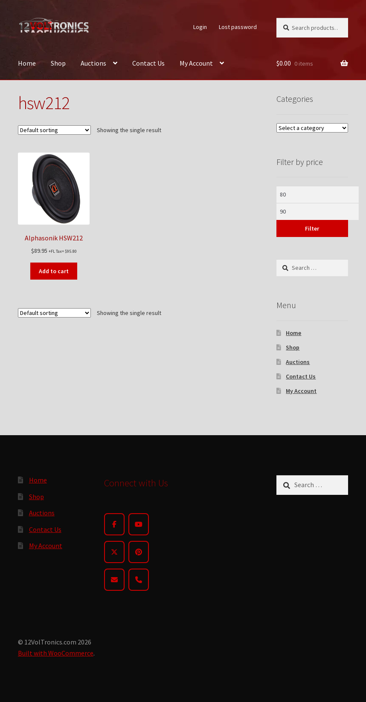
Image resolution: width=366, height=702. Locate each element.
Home (27, 63)
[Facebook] (114, 524)
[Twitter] (114, 552)
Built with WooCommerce (55, 653)
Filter (312, 228)
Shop (58, 63)
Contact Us (148, 63)
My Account (196, 63)
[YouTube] (138, 524)
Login (200, 27)
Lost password (238, 27)
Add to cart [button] (54, 271)
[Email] (114, 580)
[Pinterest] (138, 552)
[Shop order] (54, 130)
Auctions (93, 63)
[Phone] (138, 580)
